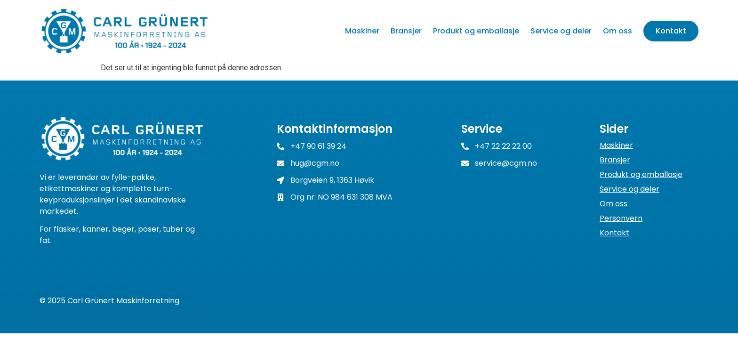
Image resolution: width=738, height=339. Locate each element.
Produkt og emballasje (476, 30)
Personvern (621, 218)
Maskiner (362, 30)
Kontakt (671, 30)
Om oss (617, 30)
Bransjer (406, 30)
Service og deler (561, 30)
